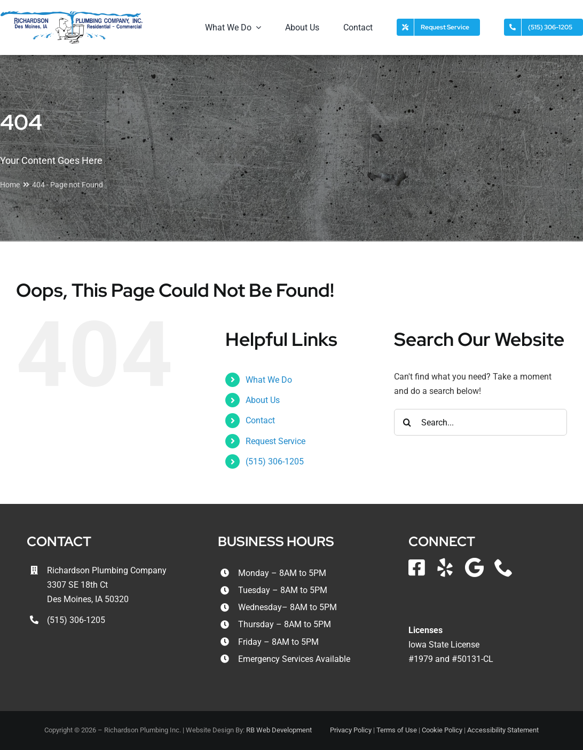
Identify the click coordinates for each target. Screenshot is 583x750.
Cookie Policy (442, 730)
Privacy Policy (351, 730)
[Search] (407, 422)
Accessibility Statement (503, 730)
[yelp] (445, 567)
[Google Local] (474, 567)
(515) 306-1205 (275, 461)
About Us (263, 400)
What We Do (269, 380)
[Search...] (480, 422)
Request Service (275, 441)
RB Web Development (279, 730)
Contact (260, 420)
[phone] (503, 567)
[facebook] (416, 567)
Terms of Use (396, 730)
